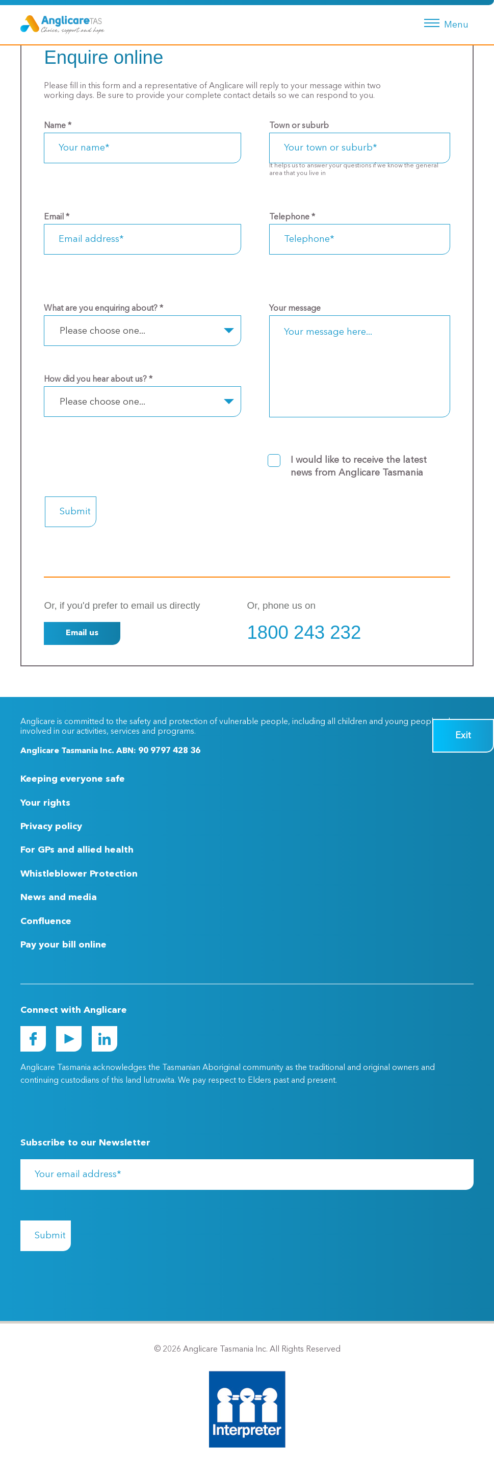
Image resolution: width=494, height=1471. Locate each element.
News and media (58, 897)
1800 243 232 (304, 632)
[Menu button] (444, 22)
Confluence (45, 921)
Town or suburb (299, 126)
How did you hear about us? (98, 380)
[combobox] (142, 330)
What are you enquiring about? (103, 309)
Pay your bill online (63, 945)
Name (57, 126)
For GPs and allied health (77, 850)
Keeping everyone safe (72, 779)
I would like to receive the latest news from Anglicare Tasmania (359, 467)
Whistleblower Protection (79, 874)
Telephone (292, 217)
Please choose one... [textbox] (102, 331)
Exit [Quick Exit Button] (463, 735)
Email (56, 217)
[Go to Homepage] (62, 24)
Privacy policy (51, 826)
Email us (82, 633)
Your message (295, 309)
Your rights (45, 803)
